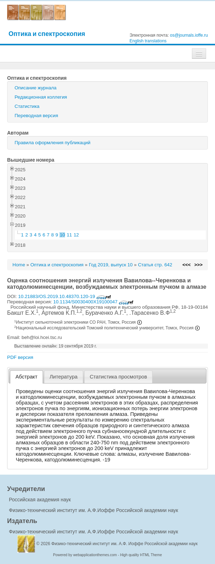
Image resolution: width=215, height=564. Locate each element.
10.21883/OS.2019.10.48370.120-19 (64, 296)
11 (69, 234)
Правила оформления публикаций (52, 142)
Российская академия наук (40, 499)
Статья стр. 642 (155, 264)
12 (76, 234)
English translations (148, 40)
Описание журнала (36, 87)
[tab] (26, 376)
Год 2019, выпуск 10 (111, 264)
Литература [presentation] (63, 377)
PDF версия (20, 357)
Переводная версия (36, 115)
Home (18, 264)
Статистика (27, 106)
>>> (198, 264)
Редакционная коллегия (41, 97)
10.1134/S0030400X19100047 (93, 301)
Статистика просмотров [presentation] (118, 377)
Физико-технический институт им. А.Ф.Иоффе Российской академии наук (93, 510)
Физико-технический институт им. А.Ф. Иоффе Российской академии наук (125, 543)
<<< (186, 264)
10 (62, 234)
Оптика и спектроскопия (47, 34)
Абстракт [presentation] (27, 377)
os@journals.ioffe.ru (189, 35)
